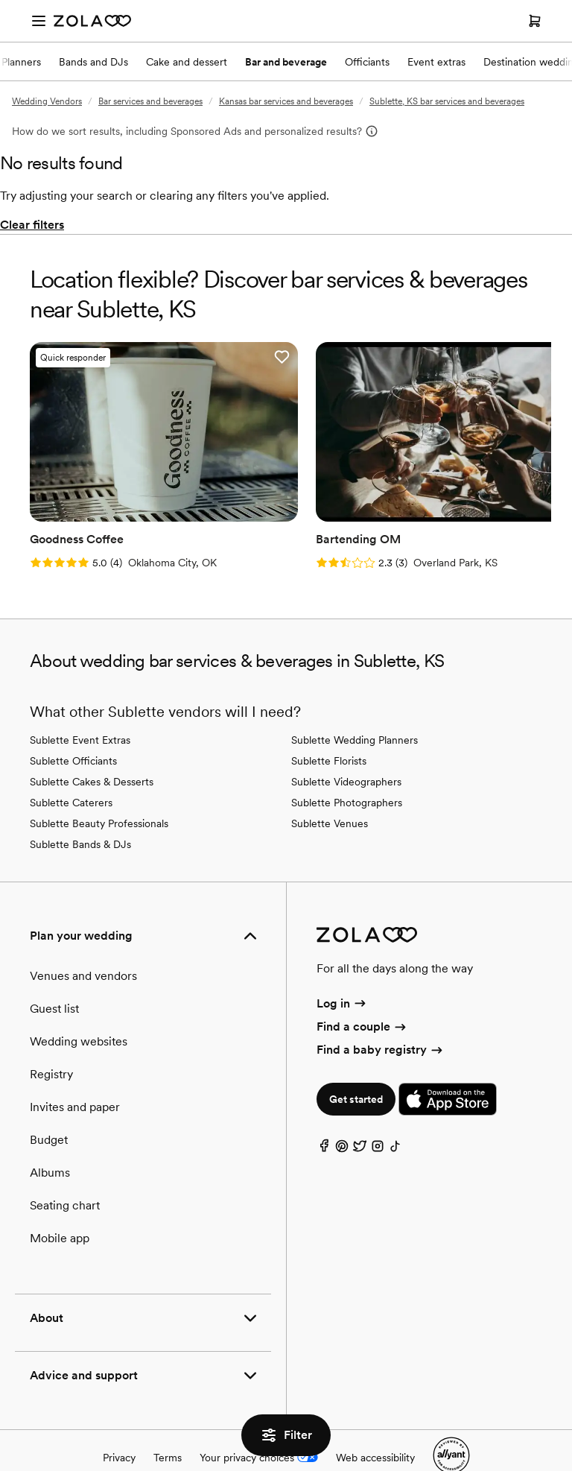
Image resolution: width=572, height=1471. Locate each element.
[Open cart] (534, 21)
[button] (204, 357)
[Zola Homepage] (92, 21)
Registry (51, 1040)
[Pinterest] (341, 1116)
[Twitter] (359, 1116)
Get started (356, 1066)
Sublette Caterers (71, 768)
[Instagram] (377, 1116)
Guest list (54, 974)
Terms (167, 1423)
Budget (49, 1105)
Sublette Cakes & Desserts (91, 747)
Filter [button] (286, 1435)
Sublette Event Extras (80, 706)
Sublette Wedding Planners (354, 706)
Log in (342, 969)
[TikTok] (395, 1116)
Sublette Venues (329, 789)
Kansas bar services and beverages (286, 101)
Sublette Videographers (346, 747)
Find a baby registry (381, 1016)
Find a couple (362, 992)
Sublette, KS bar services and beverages (446, 101)
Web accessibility (375, 1423)
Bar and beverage (286, 62)
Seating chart (65, 1171)
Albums (50, 1138)
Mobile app (59, 1204)
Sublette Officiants (73, 727)
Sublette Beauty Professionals (99, 789)
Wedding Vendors (47, 101)
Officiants (367, 62)
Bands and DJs (93, 62)
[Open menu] (39, 21)
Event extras (436, 62)
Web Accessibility (0, 0)
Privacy (119, 1423)
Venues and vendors (83, 941)
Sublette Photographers (346, 768)
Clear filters (32, 225)
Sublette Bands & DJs (80, 810)
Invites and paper (75, 1073)
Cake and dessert (186, 62)
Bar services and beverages (150, 101)
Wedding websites (78, 1007)
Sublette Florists (328, 727)
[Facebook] (324, 1116)
